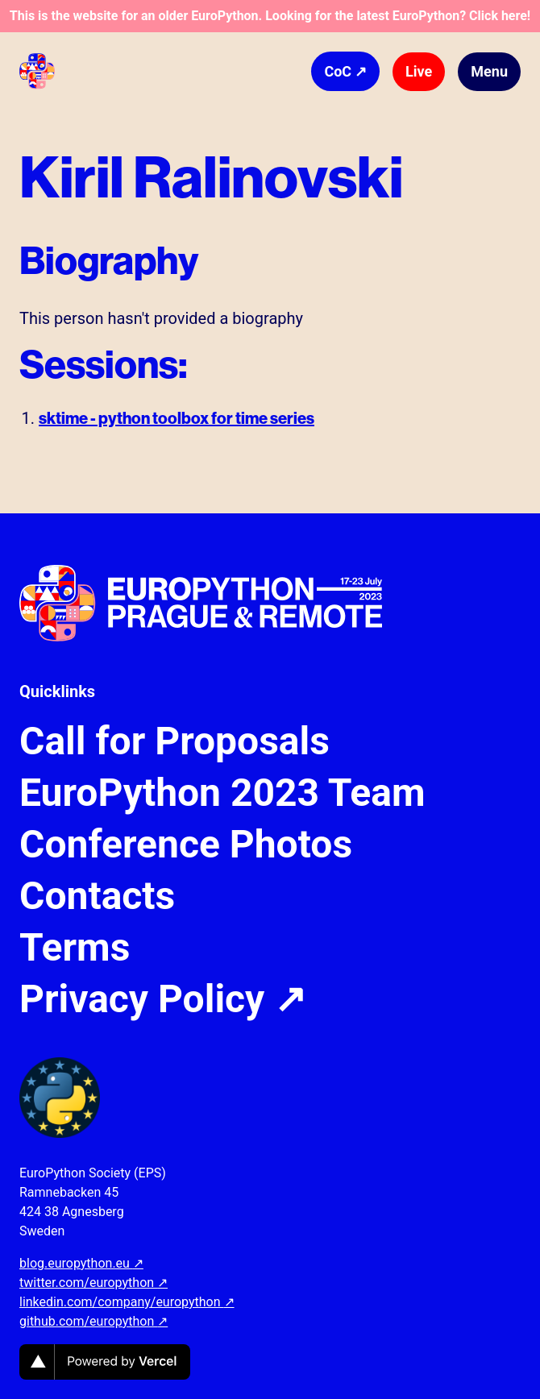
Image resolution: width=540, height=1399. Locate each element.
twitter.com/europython (93, 1282)
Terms (74, 947)
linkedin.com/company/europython (127, 1302)
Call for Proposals (174, 741)
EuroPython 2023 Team (222, 793)
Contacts (97, 896)
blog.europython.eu (81, 1263)
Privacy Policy (162, 999)
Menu (489, 71)
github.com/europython (93, 1321)
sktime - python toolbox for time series (176, 418)
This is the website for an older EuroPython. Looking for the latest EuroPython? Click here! (270, 15)
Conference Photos (185, 844)
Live (418, 71)
